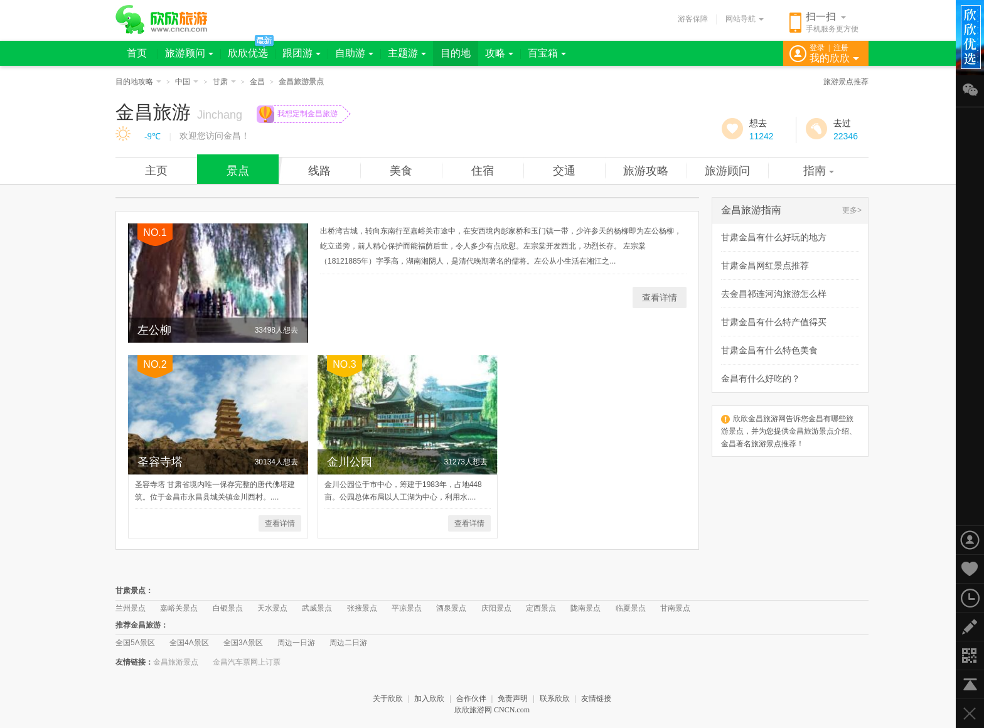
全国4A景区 (189, 642)
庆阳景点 (496, 608)
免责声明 (513, 698)
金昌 (257, 81)
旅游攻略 (645, 170)
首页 (137, 53)
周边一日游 (296, 642)
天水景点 (272, 608)
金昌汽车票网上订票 (247, 662)
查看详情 (659, 297)
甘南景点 (675, 608)
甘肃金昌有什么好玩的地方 (773, 237)
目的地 (456, 53)
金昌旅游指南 (751, 210)
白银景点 (228, 608)
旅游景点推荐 (846, 81)
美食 (401, 170)
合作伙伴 (471, 698)
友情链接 (596, 698)
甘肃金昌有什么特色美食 (769, 350)
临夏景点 (631, 608)
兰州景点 (130, 608)
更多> (852, 210)
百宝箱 (547, 53)
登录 (817, 47)
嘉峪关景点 (179, 608)
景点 (238, 170)
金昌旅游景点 (175, 662)
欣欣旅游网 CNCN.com (492, 709)
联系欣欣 (555, 698)
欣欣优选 (248, 53)
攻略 (499, 53)
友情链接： (134, 662)
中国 (186, 81)
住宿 (482, 170)
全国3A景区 (243, 642)
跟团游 (301, 53)
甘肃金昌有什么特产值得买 (773, 322)
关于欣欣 (388, 698)
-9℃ (152, 136)
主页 (156, 170)
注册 (840, 47)
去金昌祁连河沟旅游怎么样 (773, 294)
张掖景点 (362, 608)
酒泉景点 (451, 608)
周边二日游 (348, 642)
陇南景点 (585, 608)
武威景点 (317, 608)
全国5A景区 (135, 642)
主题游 (407, 53)
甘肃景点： (134, 590)
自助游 (354, 53)
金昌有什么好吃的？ (760, 378)
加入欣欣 (429, 698)
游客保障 (693, 18)
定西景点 (541, 608)
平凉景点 (407, 608)
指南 (818, 170)
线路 (319, 170)
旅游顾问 (189, 53)
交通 (564, 170)
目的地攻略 (138, 81)
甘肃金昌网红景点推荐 (765, 265)
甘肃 (224, 81)
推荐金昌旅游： (141, 625)
